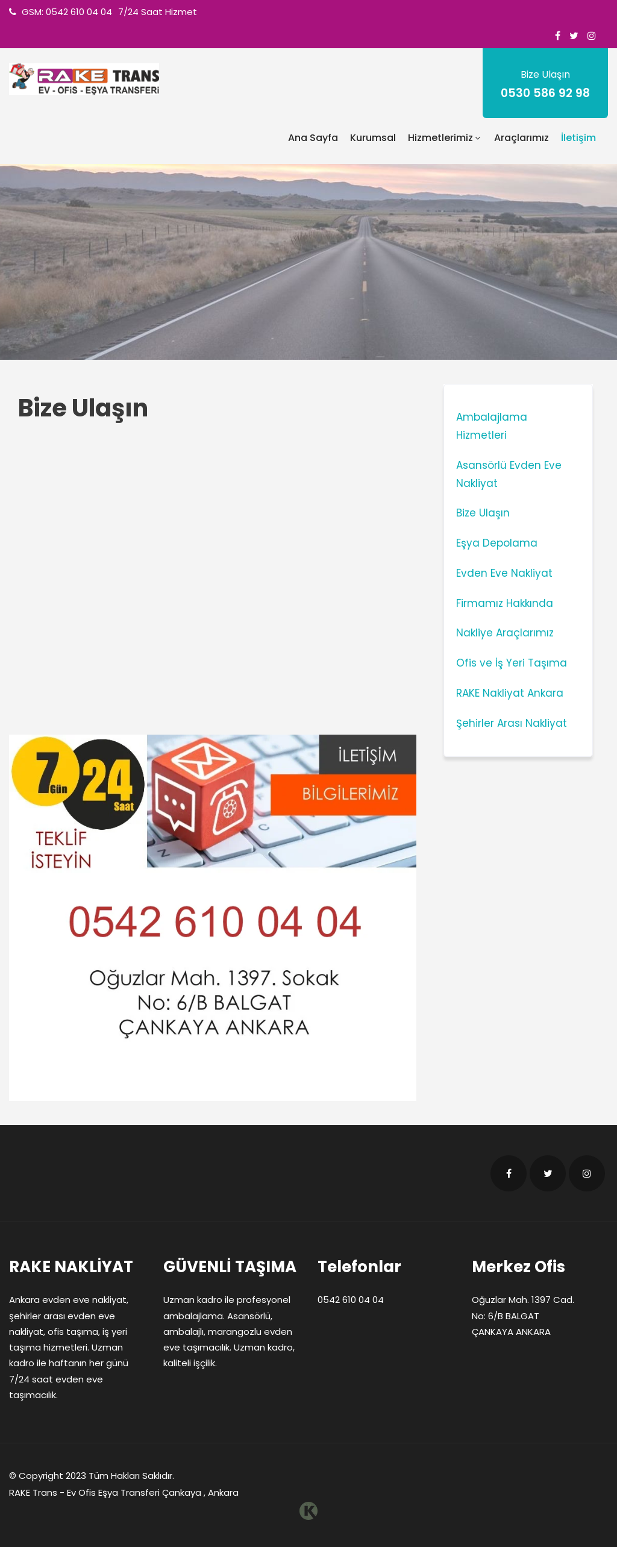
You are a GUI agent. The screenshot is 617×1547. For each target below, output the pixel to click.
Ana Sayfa (313, 138)
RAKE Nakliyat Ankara (509, 693)
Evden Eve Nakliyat (504, 573)
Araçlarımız (521, 138)
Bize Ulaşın (483, 513)
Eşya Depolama (496, 543)
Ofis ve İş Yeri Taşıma (511, 663)
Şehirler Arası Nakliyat (511, 723)
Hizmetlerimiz (445, 138)
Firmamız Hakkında (504, 603)
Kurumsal (373, 138)
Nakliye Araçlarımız (505, 633)
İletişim (578, 138)
